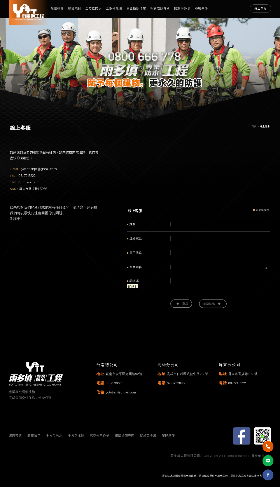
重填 (182, 303)
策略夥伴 (201, 8)
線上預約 (260, 8)
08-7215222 (27, 176)
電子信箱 (134, 253)
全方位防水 (93, 8)
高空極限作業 (136, 8)
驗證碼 (133, 281)
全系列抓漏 (114, 8)
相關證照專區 (160, 8)
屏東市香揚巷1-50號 (33, 189)
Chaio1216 (31, 182)
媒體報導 (57, 8)
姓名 (131, 224)
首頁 (254, 126)
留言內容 (134, 267)
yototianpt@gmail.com (39, 169)
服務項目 (74, 8)
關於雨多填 (182, 8)
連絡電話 (134, 238)
